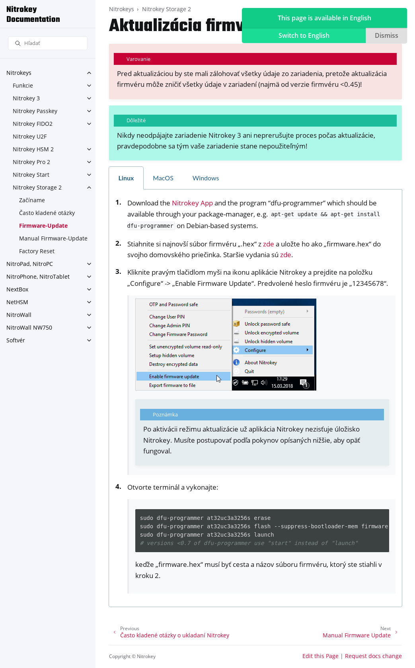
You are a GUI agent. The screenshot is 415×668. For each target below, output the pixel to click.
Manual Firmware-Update (53, 238)
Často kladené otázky (47, 213)
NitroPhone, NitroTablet (38, 276)
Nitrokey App (192, 202)
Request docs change (373, 656)
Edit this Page (320, 656)
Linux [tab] (126, 178)
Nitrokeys (18, 72)
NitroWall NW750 (29, 327)
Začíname (32, 200)
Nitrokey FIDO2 (33, 123)
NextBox (17, 289)
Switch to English (304, 35)
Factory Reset (37, 251)
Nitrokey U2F (30, 136)
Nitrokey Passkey (35, 111)
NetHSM (17, 302)
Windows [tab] (206, 178)
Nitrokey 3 (26, 98)
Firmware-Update (43, 225)
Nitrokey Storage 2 (37, 187)
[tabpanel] (255, 398)
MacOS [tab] (163, 178)
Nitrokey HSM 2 (33, 149)
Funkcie (23, 85)
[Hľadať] (47, 43)
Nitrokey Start (31, 174)
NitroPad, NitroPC (29, 264)
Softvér (15, 340)
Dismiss (386, 35)
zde (268, 243)
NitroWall (18, 314)
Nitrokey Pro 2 (31, 162)
